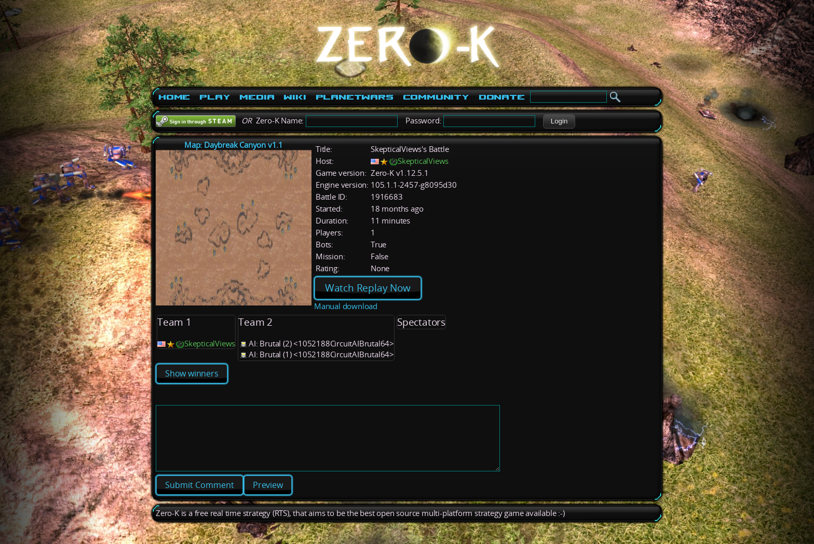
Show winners (192, 373)
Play (214, 97)
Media (256, 97)
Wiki (294, 97)
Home (174, 97)
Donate (502, 97)
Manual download (345, 306)
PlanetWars (355, 97)
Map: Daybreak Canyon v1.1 (233, 145)
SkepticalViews (423, 161)
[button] (559, 121)
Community (436, 97)
